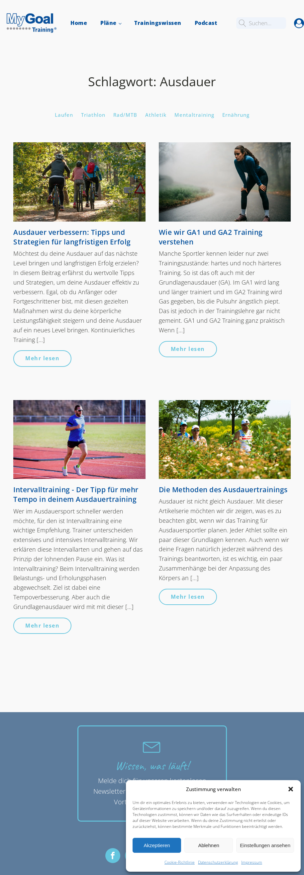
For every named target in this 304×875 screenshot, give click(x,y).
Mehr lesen (42, 358)
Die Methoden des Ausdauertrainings (223, 489)
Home (78, 23)
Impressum (251, 862)
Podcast (206, 23)
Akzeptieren (157, 845)
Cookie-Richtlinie (179, 862)
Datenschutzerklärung (218, 862)
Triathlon (93, 114)
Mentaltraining (194, 114)
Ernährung (236, 114)
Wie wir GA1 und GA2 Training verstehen (211, 237)
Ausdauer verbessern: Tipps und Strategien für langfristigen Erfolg (72, 237)
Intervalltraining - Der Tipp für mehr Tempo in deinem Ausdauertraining (76, 494)
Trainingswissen (157, 23)
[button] (290, 789)
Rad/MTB (125, 114)
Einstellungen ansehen (265, 845)
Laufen (64, 114)
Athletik (155, 114)
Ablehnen (208, 845)
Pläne (108, 23)
